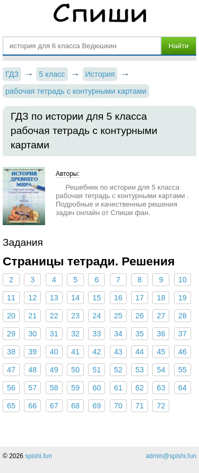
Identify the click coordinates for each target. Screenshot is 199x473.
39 (32, 351)
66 (32, 405)
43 (118, 351)
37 (182, 333)
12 (32, 297)
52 (118, 369)
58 (54, 387)
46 (182, 351)
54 (161, 369)
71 (139, 405)
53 (139, 369)
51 (96, 369)
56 (11, 387)
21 (32, 315)
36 (161, 333)
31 (54, 333)
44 (139, 351)
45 (161, 351)
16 (118, 297)
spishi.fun (38, 456)
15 (96, 297)
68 (75, 405)
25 (118, 315)
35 (139, 333)
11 (11, 297)
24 (96, 315)
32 (75, 333)
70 (118, 405)
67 (54, 405)
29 (11, 333)
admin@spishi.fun (170, 456)
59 (75, 387)
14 (75, 297)
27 (161, 315)
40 (54, 351)
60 (96, 387)
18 (161, 297)
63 (161, 387)
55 (182, 369)
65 (11, 405)
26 (139, 315)
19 (182, 297)
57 (32, 387)
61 (118, 387)
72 (161, 405)
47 (11, 369)
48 (32, 369)
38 (11, 351)
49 (54, 369)
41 (75, 351)
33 (96, 333)
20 (11, 315)
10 (182, 279)
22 (54, 315)
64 (182, 387)
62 (139, 387)
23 (75, 315)
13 (54, 297)
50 (75, 369)
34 (118, 333)
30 (32, 333)
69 (96, 405)
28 (182, 315)
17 (139, 297)
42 (96, 351)
